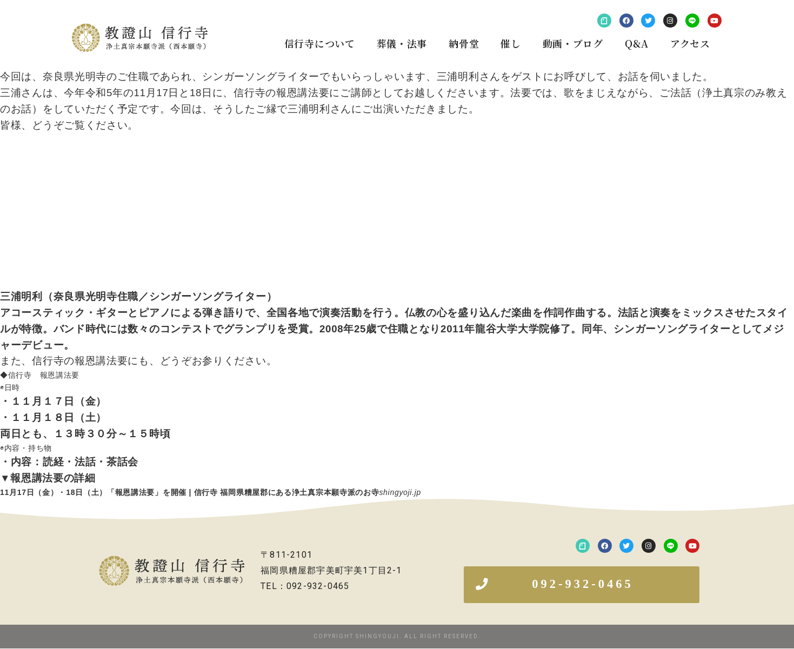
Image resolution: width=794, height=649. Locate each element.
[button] (581, 585)
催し (511, 43)
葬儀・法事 (402, 43)
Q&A (637, 43)
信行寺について (319, 43)
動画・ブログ (573, 43)
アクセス (690, 43)
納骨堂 (464, 43)
